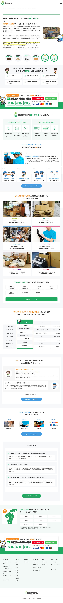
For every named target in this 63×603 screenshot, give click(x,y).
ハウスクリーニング (7, 576)
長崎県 (26, 520)
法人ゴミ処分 (6, 580)
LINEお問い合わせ (50, 98)
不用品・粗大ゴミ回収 (7, 562)
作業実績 (44, 562)
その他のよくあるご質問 (31, 496)
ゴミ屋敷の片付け (7, 569)
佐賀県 (54, 516)
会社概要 (53, 562)
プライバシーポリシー (55, 565)
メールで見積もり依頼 (38, 98)
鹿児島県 (26, 524)
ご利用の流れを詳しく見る (31, 434)
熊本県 (40, 516)
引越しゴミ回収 (6, 566)
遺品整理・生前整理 (7, 572)
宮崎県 (54, 520)
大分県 (40, 520)
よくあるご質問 (36, 570)
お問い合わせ (54, 559)
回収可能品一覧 (37, 567)
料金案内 (26, 562)
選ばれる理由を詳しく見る (31, 186)
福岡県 (26, 516)
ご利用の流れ (36, 564)
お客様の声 (45, 564)
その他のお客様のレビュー (31, 399)
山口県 (40, 524)
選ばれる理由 (36, 562)
